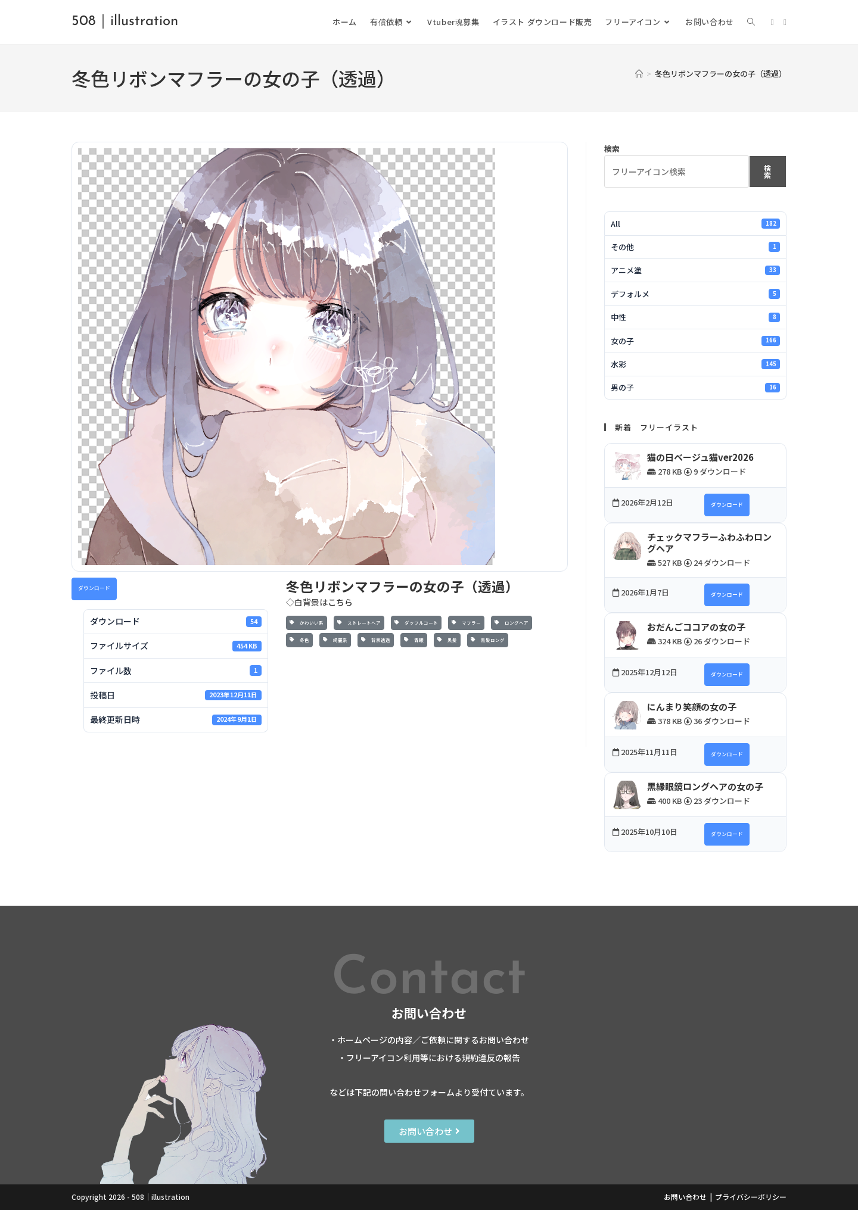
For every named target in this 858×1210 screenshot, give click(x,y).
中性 (695, 317)
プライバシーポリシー (750, 1197)
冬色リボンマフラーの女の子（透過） (720, 73)
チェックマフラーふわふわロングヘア (709, 543)
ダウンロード (94, 588)
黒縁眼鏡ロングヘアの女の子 (705, 786)
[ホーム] (639, 73)
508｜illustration (125, 21)
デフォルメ (695, 294)
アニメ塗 (695, 270)
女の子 (695, 341)
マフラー (466, 622)
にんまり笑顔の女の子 (691, 706)
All (695, 223)
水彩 (695, 364)
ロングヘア (512, 622)
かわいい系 (307, 622)
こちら (340, 602)
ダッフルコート (416, 622)
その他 (695, 246)
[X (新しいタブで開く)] (772, 22)
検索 (612, 148)
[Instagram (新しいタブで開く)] (785, 22)
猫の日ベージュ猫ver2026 (700, 457)
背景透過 (375, 640)
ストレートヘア (359, 622)
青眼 (414, 640)
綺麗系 (335, 640)
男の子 (695, 387)
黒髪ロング (488, 640)
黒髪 (447, 640)
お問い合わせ (685, 1197)
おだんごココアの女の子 (696, 626)
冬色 (299, 640)
